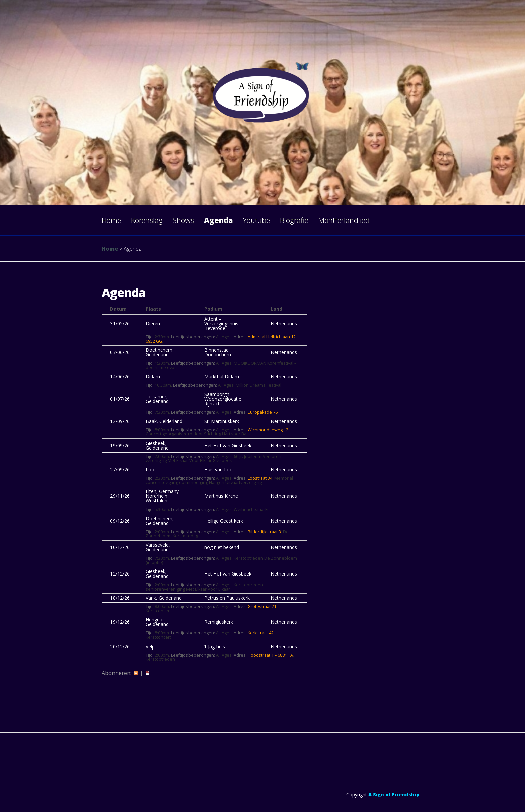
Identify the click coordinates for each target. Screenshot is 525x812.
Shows (183, 220)
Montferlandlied (344, 220)
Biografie (294, 220)
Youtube (256, 220)
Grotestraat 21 (262, 606)
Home (111, 220)
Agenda (218, 220)
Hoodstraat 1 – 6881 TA (270, 655)
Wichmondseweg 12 (268, 430)
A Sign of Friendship (393, 794)
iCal (147, 673)
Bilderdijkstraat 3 (264, 532)
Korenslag (147, 220)
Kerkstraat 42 (261, 633)
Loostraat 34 (260, 478)
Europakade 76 (263, 412)
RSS (136, 673)
